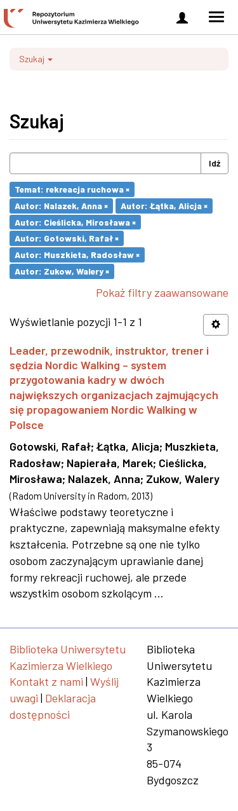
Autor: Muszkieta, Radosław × (77, 254)
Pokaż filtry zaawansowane (162, 292)
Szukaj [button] (36, 58)
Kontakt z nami (46, 681)
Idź (214, 163)
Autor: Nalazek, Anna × (61, 205)
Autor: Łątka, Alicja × (164, 205)
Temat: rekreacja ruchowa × (72, 189)
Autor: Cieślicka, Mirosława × (75, 221)
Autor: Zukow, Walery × (62, 271)
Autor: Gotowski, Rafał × (67, 238)
